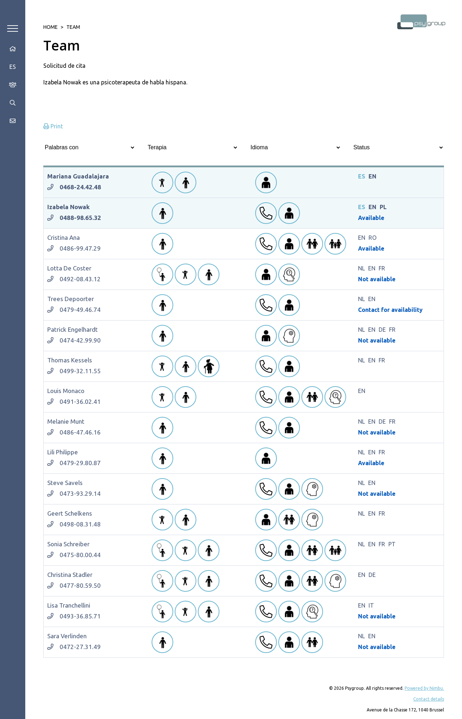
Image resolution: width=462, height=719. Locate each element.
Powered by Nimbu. (424, 688)
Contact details (428, 699)
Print (53, 126)
